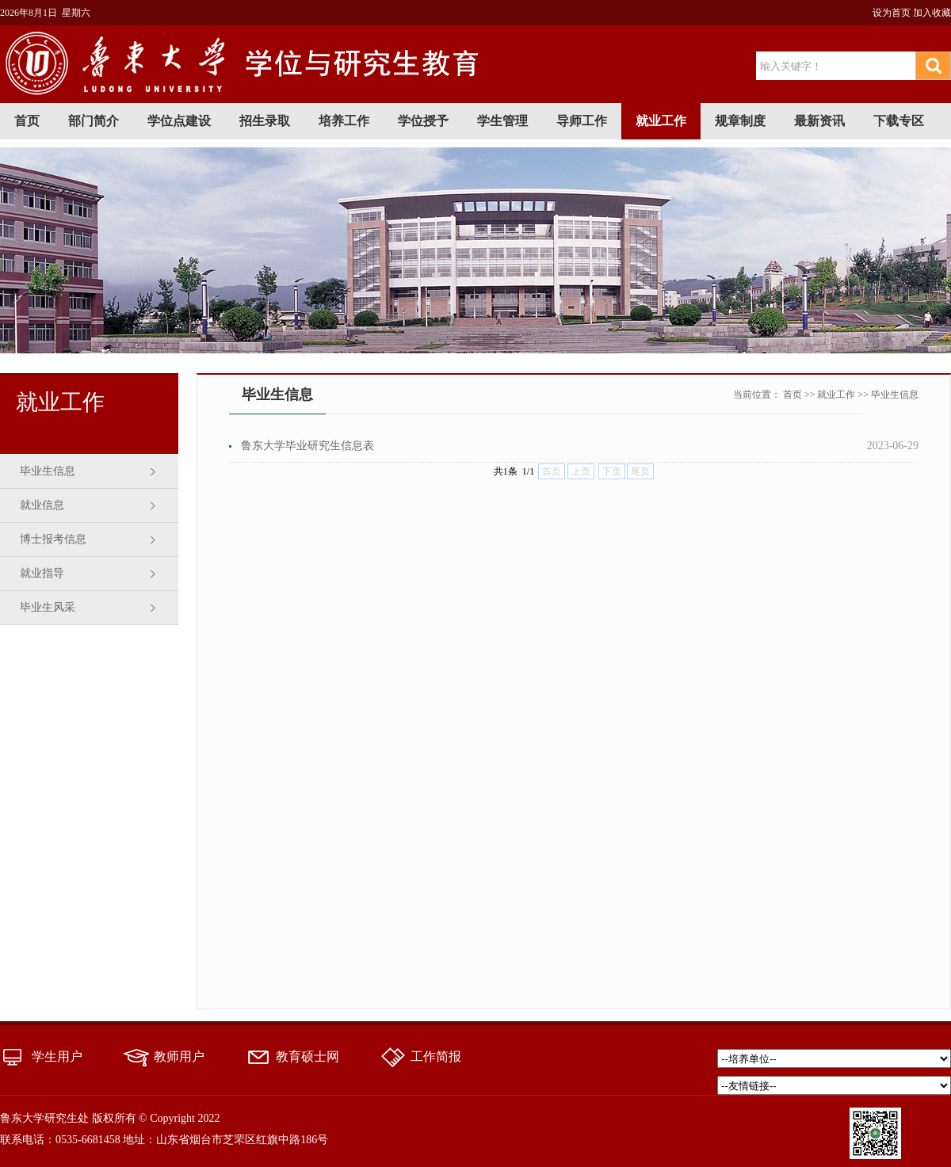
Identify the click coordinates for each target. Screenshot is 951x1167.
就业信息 (42, 505)
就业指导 (42, 573)
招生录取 (264, 121)
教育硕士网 (307, 1056)
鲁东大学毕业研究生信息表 (307, 446)
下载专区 (898, 121)
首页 (27, 121)
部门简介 (93, 121)
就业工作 (661, 121)
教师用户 (179, 1056)
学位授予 (423, 121)
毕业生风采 (47, 607)
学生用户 (57, 1056)
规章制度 (740, 121)
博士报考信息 (53, 539)
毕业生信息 (47, 471)
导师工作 (581, 121)
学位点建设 (179, 121)
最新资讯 (819, 121)
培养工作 (344, 121)
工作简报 (436, 1056)
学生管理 (502, 121)
